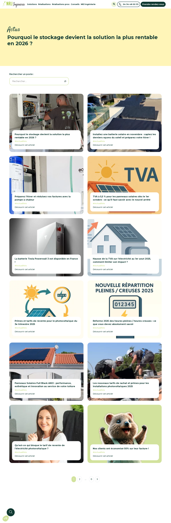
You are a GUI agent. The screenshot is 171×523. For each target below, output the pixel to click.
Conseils (75, 4)
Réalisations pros (60, 4)
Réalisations (44, 4)
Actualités (21, 141)
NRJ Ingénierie (88, 4)
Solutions (32, 4)
